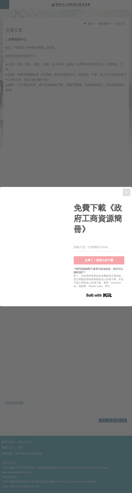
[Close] (126, 192)
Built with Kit (99, 295)
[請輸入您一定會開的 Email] (99, 247)
